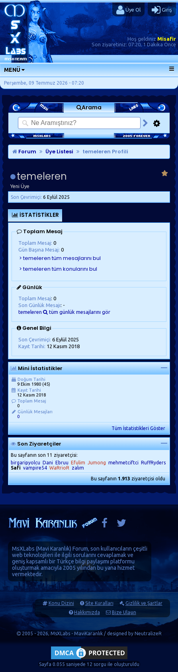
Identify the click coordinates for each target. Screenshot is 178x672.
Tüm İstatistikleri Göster (138, 428)
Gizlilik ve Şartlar (143, 603)
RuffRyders (153, 462)
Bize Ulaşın (124, 612)
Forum (24, 151)
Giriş (162, 10)
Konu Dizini (61, 603)
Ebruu (61, 462)
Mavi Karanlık (53, 548)
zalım (78, 467)
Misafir (166, 39)
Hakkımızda (87, 612)
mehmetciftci (123, 462)
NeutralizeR (148, 633)
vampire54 (35, 467)
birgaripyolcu (25, 462)
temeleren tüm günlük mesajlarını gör (64, 312)
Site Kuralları (99, 603)
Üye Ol (128, 10)
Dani (48, 462)
